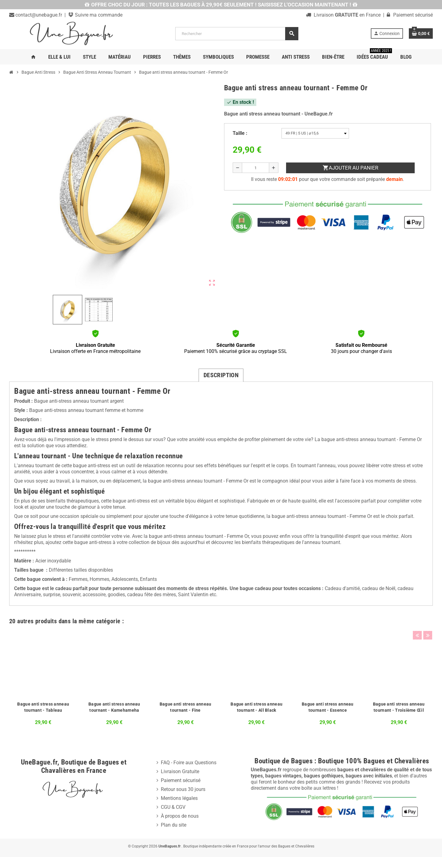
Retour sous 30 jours (183, 789)
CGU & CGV (173, 807)
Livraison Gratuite (180, 771)
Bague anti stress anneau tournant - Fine (185, 707)
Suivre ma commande (98, 15)
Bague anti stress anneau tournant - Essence (328, 707)
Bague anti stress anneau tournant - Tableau (43, 707)
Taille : (240, 133)
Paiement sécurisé (180, 780)
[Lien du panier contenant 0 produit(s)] (421, 33)
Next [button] (426, 619)
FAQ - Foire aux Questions (188, 762)
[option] (43, 679)
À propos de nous (180, 816)
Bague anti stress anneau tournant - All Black (256, 707)
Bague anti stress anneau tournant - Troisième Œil (399, 707)
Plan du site (173, 825)
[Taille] (315, 133)
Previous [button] (417, 619)
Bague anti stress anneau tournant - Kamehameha (114, 707)
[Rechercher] (236, 33)
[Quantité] (255, 168)
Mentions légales (179, 798)
